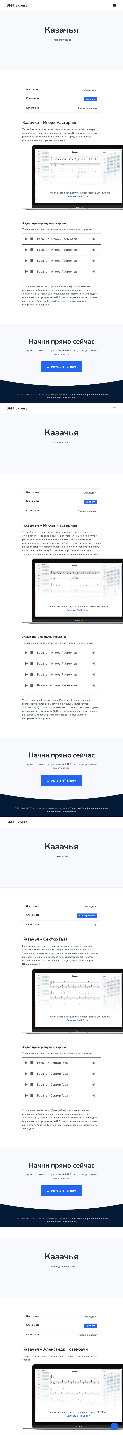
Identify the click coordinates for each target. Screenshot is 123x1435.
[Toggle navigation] (114, 5)
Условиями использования (61, 397)
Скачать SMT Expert (79, 196)
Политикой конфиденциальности (88, 394)
